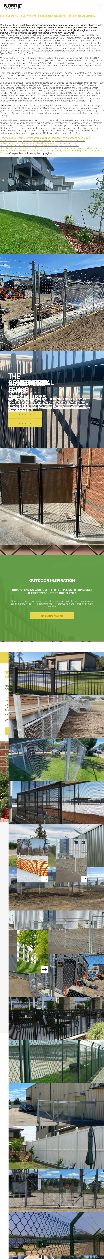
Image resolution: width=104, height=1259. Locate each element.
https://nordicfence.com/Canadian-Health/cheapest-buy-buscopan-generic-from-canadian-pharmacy (51, 148)
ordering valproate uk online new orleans (20, 150)
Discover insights (8, 138)
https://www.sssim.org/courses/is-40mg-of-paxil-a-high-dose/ (71, 150)
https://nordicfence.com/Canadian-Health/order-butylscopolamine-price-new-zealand (45, 139)
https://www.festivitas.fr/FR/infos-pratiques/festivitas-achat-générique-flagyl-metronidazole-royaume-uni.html (42, 141)
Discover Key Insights (27, 138)
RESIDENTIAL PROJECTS (52, 616)
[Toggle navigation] (96, 7)
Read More (32, 860)
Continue (4, 153)
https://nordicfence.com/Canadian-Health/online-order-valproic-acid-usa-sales (39, 145)
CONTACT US (25, 423)
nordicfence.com (46, 138)
